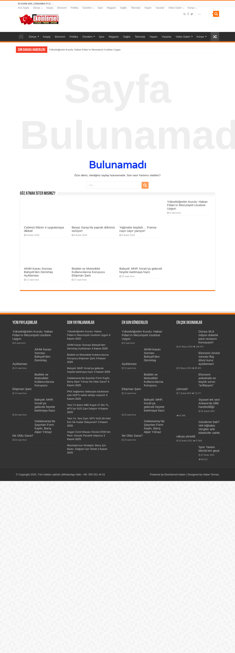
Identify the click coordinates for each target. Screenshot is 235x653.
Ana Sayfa (23, 7)
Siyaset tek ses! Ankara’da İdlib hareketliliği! (209, 403)
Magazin (111, 7)
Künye (191, 7)
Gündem (87, 7)
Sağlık (123, 7)
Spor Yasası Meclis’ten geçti (209, 448)
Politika (74, 7)
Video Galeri (175, 7)
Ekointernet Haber (175, 474)
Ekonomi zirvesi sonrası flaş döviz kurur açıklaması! (209, 358)
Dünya (36, 7)
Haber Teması (211, 474)
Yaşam (148, 7)
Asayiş (49, 7)
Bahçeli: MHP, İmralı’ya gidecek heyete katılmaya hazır (140, 270)
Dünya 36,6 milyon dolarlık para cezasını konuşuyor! (208, 337)
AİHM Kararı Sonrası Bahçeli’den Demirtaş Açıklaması (38, 272)
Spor (100, 7)
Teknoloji (135, 7)
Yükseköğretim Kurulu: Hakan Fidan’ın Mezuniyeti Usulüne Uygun (85, 49)
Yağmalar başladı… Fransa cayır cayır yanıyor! (137, 229)
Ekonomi (62, 7)
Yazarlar (160, 7)
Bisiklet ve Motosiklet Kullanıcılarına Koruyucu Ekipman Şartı (88, 272)
